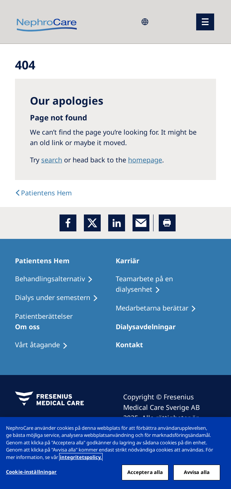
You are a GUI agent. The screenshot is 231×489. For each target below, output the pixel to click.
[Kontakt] (133, 344)
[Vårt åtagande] (45, 345)
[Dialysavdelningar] (149, 326)
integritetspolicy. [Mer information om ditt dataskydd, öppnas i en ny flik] (81, 457)
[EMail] (141, 222)
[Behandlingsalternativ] (57, 279)
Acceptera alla (145, 472)
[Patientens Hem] (45, 260)
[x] (92, 222)
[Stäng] (219, 429)
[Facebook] (68, 222)
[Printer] (167, 222)
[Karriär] (131, 260)
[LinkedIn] (116, 222)
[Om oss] (30, 326)
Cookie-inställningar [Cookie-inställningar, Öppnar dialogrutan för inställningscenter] (31, 471)
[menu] (205, 22)
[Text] (43, 193)
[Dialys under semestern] (60, 297)
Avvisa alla (197, 472)
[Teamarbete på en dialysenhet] (166, 284)
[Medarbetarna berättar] (159, 308)
